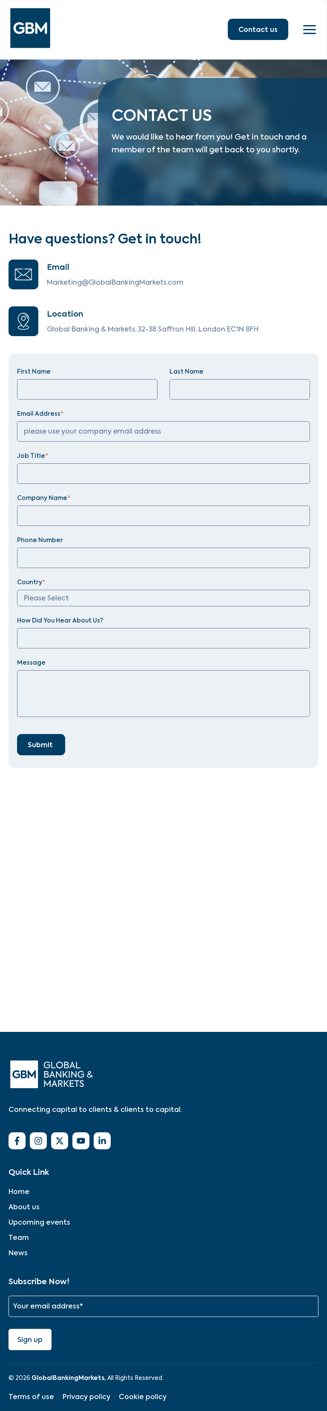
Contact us (258, 29)
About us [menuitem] (24, 1206)
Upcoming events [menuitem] (39, 1222)
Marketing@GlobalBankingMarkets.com (115, 282)
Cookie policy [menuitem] (142, 1396)
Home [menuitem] (19, 1191)
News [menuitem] (18, 1252)
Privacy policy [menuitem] (86, 1396)
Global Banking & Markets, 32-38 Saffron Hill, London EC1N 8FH (152, 329)
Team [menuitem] (19, 1237)
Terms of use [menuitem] (31, 1396)
